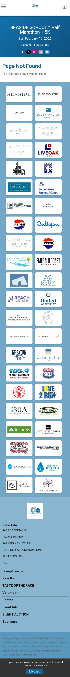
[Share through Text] (47, 52)
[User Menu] (64, 7)
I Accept (34, 671)
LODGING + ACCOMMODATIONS (22, 549)
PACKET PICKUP (12, 536)
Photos (7, 600)
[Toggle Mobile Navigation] (3, 6)
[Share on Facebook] (22, 52)
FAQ (4, 562)
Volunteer (10, 593)
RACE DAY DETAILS (14, 530)
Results (8, 578)
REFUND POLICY (12, 556)
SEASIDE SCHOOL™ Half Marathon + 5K (35, 30)
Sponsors (9, 622)
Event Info (10, 607)
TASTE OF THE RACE (18, 585)
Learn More (39, 665)
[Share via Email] (40, 52)
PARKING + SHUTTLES (16, 543)
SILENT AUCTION (15, 614)
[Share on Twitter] (28, 52)
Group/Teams (12, 571)
